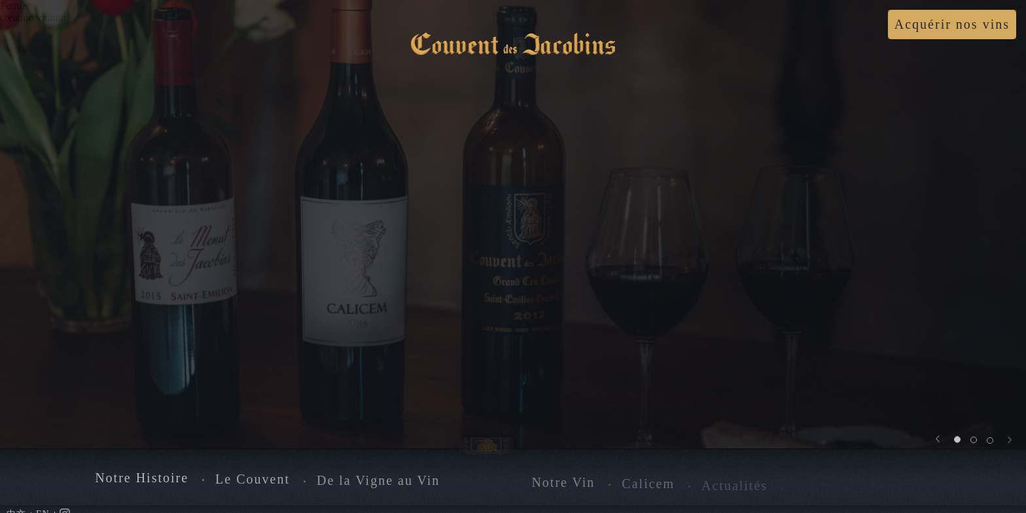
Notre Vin (563, 484)
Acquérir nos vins (952, 24)
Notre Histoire (141, 479)
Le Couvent (252, 480)
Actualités (734, 488)
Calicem (648, 485)
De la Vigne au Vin (378, 482)
